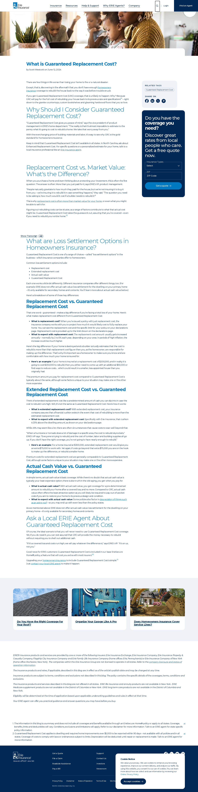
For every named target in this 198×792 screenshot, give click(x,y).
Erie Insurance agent (71, 150)
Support (100, 753)
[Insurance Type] (163, 166)
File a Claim (57, 758)
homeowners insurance (54, 560)
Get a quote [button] (162, 186)
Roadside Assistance (61, 764)
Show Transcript (29, 236)
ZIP (148, 172)
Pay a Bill (56, 769)
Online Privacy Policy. (130, 774)
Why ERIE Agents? (111, 5)
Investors (100, 764)
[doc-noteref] (121, 99)
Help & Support (91, 5)
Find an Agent (186, 6)
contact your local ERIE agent (46, 563)
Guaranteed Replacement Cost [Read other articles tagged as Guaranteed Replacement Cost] (159, 90)
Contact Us (101, 758)
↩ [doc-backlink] (184, 723)
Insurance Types (155, 162)
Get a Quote (57, 753)
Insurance (61, 5)
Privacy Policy (57, 781)
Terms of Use (101, 781)
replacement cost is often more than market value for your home (69, 201)
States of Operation (85, 781)
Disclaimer (70, 781)
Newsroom (101, 769)
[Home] (22, 5)
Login (165, 6)
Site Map (113, 781)
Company (128, 5)
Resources (75, 5)
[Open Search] (157, 6)
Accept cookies (132, 781)
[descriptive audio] (40, 236)
